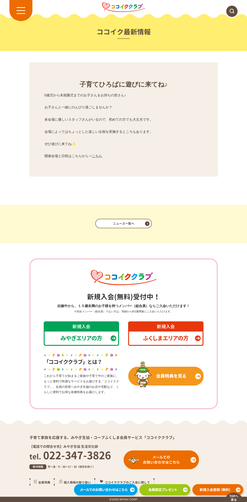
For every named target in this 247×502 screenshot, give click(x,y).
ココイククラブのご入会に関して (127, 482)
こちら (97, 156)
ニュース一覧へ (123, 223)
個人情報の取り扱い (77, 482)
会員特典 (44, 482)
